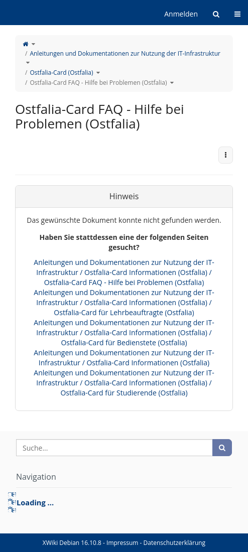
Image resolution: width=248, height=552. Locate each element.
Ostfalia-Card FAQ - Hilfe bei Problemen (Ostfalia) (98, 82)
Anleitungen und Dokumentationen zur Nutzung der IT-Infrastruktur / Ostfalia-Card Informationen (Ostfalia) (124, 357)
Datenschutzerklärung (175, 542)
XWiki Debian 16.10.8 (73, 542)
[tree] (124, 502)
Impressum (122, 542)
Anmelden (181, 14)
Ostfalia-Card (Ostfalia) (61, 72)
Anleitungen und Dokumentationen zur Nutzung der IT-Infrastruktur (125, 53)
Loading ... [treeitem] (35, 502)
